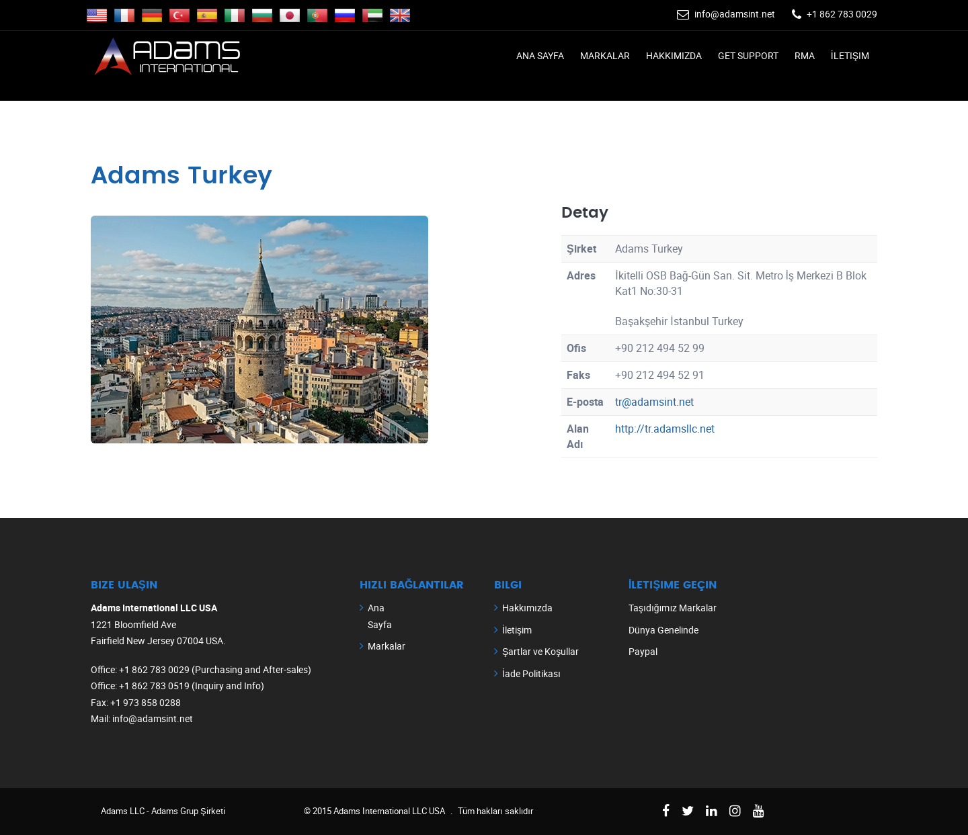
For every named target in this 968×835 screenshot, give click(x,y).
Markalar (605, 55)
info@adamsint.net (734, 13)
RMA (805, 55)
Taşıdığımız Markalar (673, 607)
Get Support (748, 55)
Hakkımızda (674, 55)
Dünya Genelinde (663, 629)
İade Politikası (531, 673)
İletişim (850, 55)
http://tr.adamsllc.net (665, 428)
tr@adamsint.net (654, 401)
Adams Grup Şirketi (188, 811)
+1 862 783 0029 (842, 13)
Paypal (643, 651)
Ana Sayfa (540, 55)
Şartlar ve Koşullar (540, 651)
